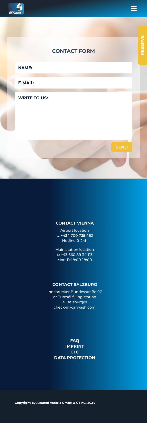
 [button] (134, 8)
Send (122, 147)
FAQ (74, 340)
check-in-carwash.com (75, 307)
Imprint (74, 346)
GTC (74, 352)
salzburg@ (77, 302)
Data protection (74, 357)
